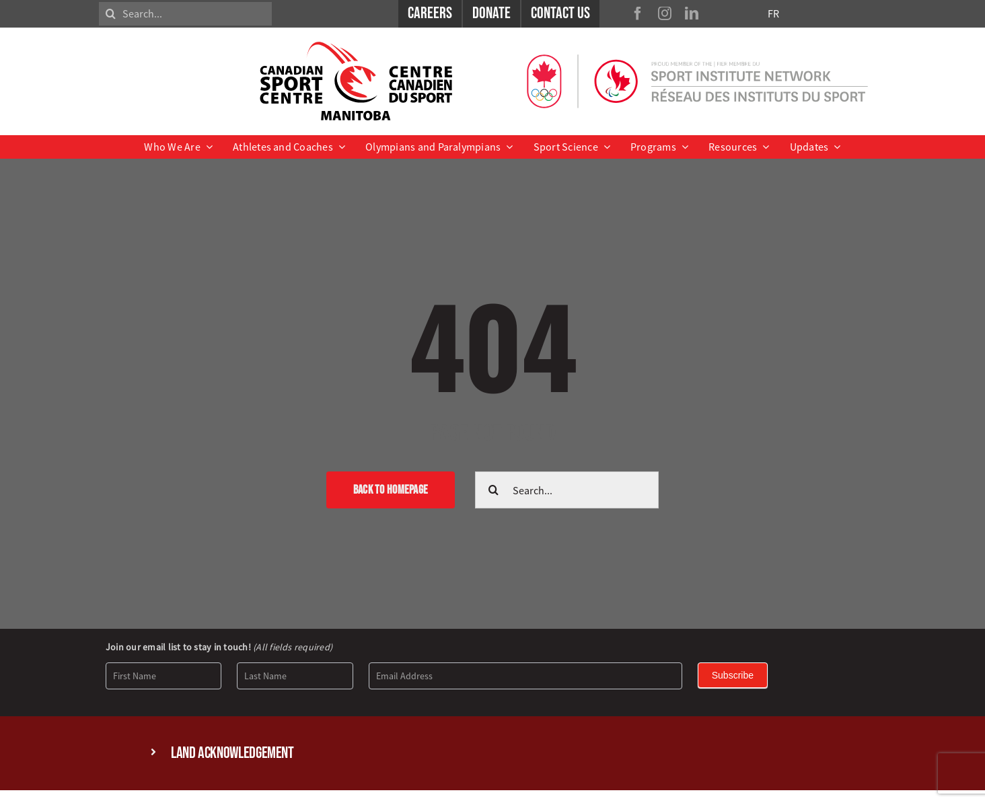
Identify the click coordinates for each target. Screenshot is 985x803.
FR (773, 13)
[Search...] (185, 14)
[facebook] (638, 13)
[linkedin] (691, 13)
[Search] (110, 14)
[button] (492, 753)
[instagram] (664, 13)
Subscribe (733, 675)
